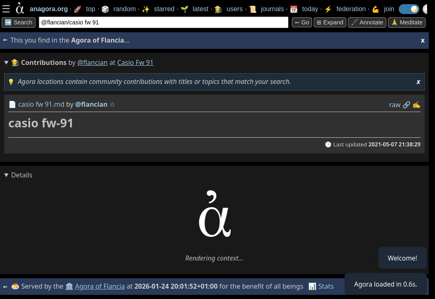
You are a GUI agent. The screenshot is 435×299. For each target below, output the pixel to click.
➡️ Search (19, 22)
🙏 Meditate (407, 22)
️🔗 (406, 104)
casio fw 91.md (41, 104)
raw (395, 104)
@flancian (92, 62)
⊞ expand (330, 22)
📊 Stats (321, 286)
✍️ (416, 104)
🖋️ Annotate (367, 22)
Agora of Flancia (101, 286)
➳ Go (302, 22)
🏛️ (70, 286)
